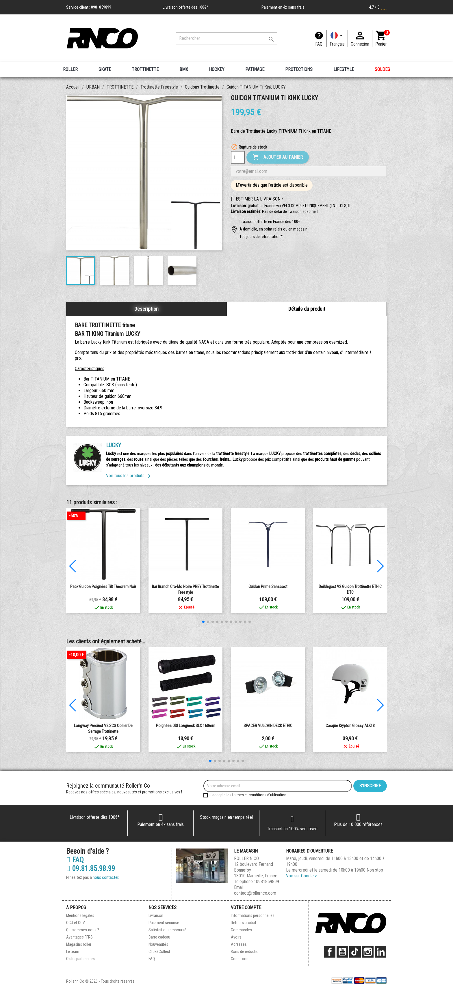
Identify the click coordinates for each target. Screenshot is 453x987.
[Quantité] (238, 157)
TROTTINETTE (145, 69)
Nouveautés (158, 944)
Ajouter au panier (278, 157)
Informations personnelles (252, 915)
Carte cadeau (159, 937)
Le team (72, 951)
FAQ (318, 44)
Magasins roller (78, 944)
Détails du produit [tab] (306, 309)
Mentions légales (80, 915)
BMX (183, 69)
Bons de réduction (246, 951)
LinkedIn (380, 952)
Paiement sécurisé (163, 922)
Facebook (329, 952)
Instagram (368, 952)
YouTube (342, 952)
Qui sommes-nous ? (82, 930)
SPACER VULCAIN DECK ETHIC (268, 725)
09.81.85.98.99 (90, 869)
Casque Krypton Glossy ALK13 (350, 725)
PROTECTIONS (299, 69)
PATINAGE (254, 69)
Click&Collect (159, 951)
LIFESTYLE (343, 69)
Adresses (239, 944)
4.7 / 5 (378, 7)
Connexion (239, 958)
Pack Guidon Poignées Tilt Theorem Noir (103, 586)
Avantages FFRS (79, 937)
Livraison (155, 915)
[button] (317, 211)
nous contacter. (106, 877)
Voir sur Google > (301, 876)
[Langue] (337, 38)
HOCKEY (216, 69)
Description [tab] (146, 309)
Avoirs (236, 937)
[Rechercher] (226, 38)
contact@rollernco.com (255, 893)
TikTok (355, 952)
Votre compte (246, 907)
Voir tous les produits (129, 475)
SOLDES (382, 69)
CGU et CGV (75, 922)
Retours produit (243, 922)
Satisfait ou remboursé (167, 930)
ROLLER (70, 69)
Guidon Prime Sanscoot (267, 586)
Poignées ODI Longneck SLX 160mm (185, 725)
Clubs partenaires (80, 958)
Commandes (241, 930)
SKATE (105, 69)
